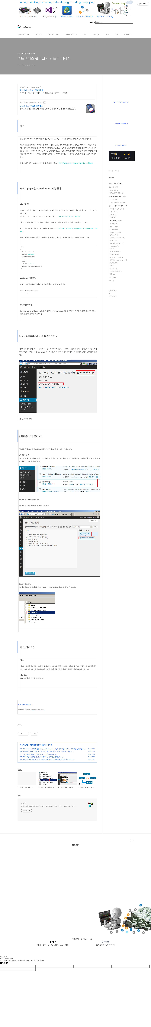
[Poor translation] (5, 963)
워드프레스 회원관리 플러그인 (32, 105)
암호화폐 (38, 34)
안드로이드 (114, 235)
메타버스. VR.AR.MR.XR (118, 260)
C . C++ (113, 199)
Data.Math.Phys (116, 257)
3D (116, 34)
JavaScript (114, 246)
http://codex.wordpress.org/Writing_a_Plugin (76, 163)
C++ (84, 34)
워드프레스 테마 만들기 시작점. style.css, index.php (37, 754)
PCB (107, 34)
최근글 (111, 171)
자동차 (113, 263)
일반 (112, 277)
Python (113, 240)
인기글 (117, 171)
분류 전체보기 (116, 183)
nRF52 (113, 214)
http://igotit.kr (31, 254)
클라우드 (114, 226)
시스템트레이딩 (23, 34)
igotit (23, 803)
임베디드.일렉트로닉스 (118, 206)
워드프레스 (128, 34)
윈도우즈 (114, 229)
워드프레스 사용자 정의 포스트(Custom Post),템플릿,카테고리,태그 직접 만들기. (46, 759)
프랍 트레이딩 (101, 945)
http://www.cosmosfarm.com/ (31, 102)
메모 (112, 274)
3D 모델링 (114, 254)
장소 (112, 266)
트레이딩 (113, 187)
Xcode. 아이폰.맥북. (117, 238)
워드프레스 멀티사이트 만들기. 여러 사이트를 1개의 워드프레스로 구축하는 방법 (45, 751)
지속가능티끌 (24, 745)
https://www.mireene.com (29, 87)
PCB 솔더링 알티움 (117, 209)
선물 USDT (54, 945)
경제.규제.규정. (116, 271)
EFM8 (113, 217)
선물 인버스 (45, 945)
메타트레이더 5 (53, 34)
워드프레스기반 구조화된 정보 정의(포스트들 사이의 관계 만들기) (40, 757)
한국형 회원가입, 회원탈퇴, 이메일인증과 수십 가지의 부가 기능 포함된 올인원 (48, 108)
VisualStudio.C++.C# (118, 196)
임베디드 (96, 34)
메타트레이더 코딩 (116, 193)
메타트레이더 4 (71, 34)
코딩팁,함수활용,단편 (118, 202)
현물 (38, 945)
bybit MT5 (64, 945)
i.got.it (27, 26)
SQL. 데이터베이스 (117, 243)
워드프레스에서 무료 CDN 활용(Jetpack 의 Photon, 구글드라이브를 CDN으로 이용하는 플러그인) (51, 749)
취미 (111, 281)
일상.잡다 (113, 268)
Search (92, 22)
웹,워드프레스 (34, 745)
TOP (131, 840)
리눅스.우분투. (115, 232)
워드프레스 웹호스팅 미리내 (31, 90)
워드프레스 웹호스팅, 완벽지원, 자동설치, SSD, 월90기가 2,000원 (43, 93)
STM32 (113, 212)
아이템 (113, 224)
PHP (112, 249)
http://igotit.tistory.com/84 (69, 216)
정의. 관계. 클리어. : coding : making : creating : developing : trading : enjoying (48, 806)
